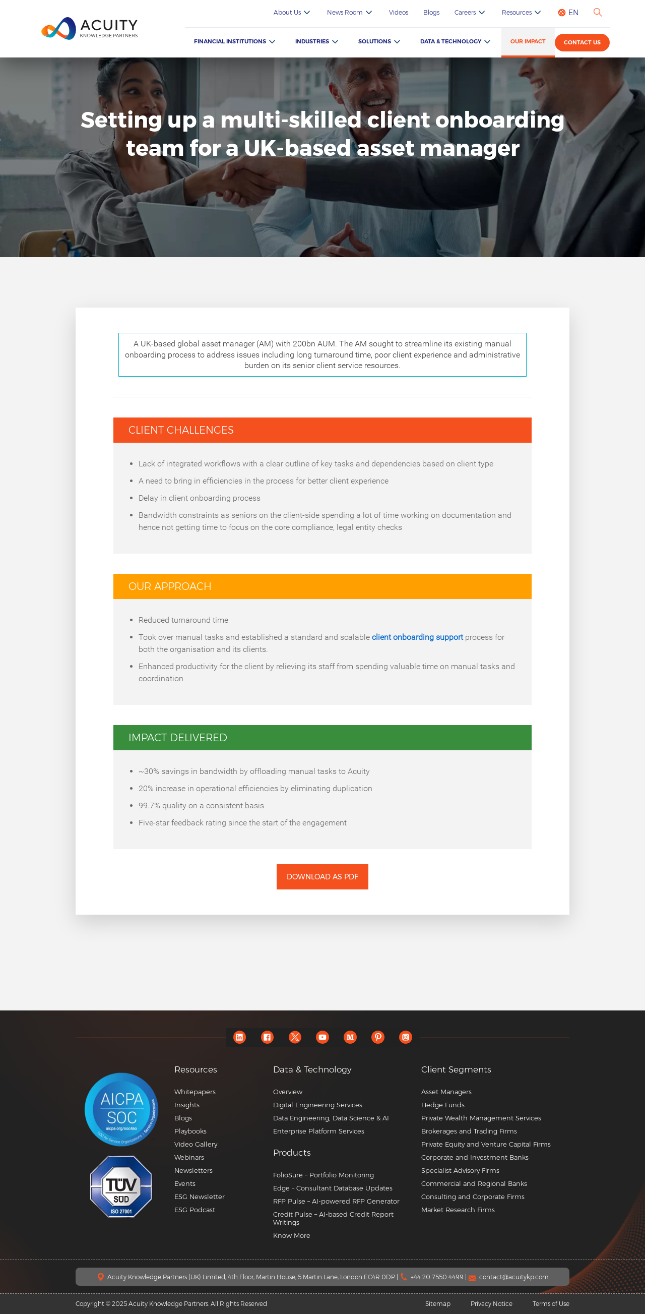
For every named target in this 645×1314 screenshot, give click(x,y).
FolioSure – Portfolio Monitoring (323, 1175)
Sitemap (437, 1303)
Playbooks (190, 1131)
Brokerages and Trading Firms (469, 1131)
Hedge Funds (443, 1105)
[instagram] (406, 1037)
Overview (287, 1092)
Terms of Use (551, 1303)
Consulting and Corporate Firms (473, 1196)
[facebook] (267, 1037)
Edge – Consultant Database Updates (333, 1188)
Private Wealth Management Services (481, 1118)
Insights (187, 1105)
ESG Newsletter (199, 1196)
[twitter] (295, 1037)
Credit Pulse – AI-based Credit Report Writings (333, 1218)
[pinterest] (378, 1037)
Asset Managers (446, 1092)
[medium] (350, 1037)
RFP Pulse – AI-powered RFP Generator (336, 1201)
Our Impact (528, 41)
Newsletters (193, 1170)
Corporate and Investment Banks (475, 1157)
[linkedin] (239, 1037)
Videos (398, 12)
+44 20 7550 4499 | (439, 1277)
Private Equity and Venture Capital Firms (486, 1144)
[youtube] (323, 1037)
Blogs (431, 12)
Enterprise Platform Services (318, 1131)
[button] (343, 1153)
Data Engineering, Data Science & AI (331, 1118)
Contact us (582, 42)
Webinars (189, 1157)
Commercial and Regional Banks (474, 1183)
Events (185, 1183)
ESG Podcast (194, 1210)
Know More (291, 1235)
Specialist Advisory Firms (460, 1170)
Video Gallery (195, 1144)
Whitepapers (195, 1092)
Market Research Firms (458, 1210)
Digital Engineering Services (317, 1105)
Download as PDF (322, 876)
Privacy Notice (491, 1303)
